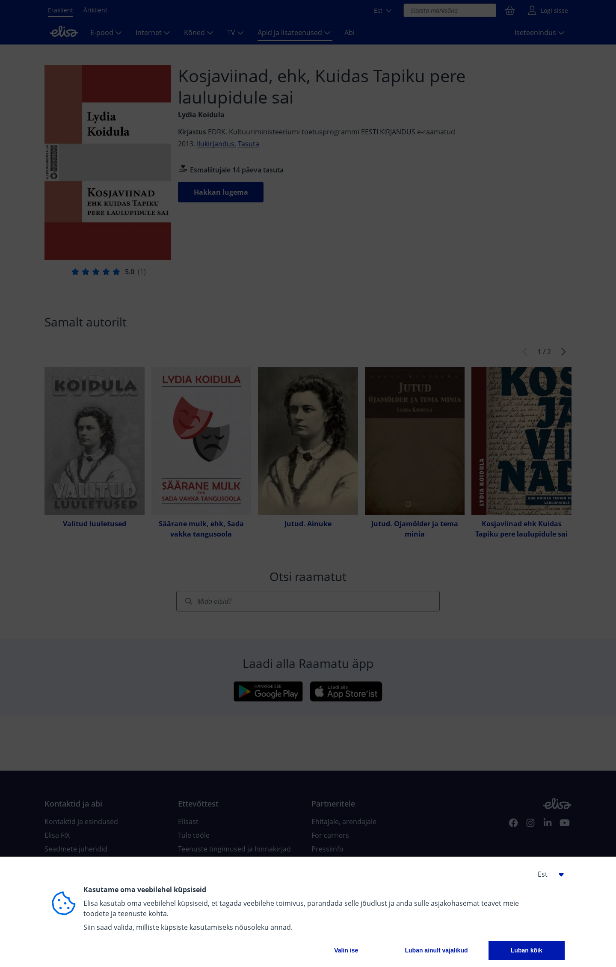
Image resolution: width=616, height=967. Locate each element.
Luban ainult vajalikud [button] (436, 950)
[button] (547, 874)
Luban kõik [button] (526, 950)
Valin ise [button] (346, 950)
